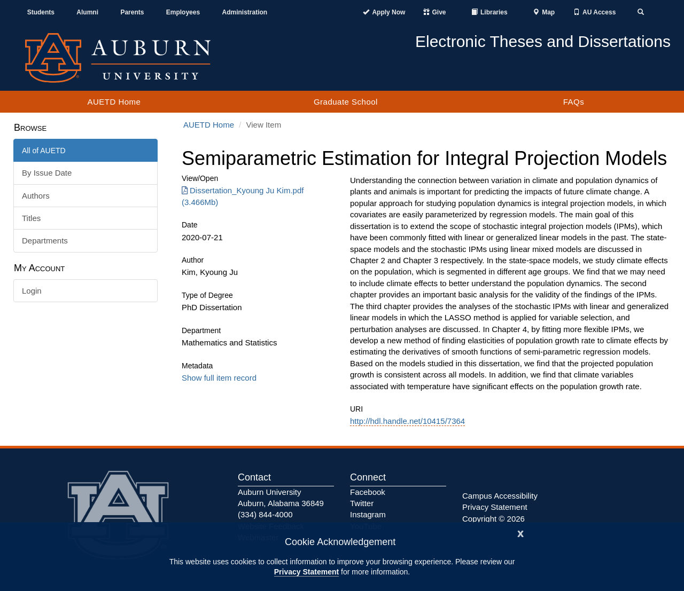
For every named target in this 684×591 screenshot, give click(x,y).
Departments (45, 240)
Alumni (87, 12)
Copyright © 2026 (493, 518)
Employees (183, 12)
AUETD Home (114, 101)
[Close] (520, 532)
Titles (31, 218)
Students (41, 12)
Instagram (368, 514)
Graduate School (346, 101)
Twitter (362, 503)
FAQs (574, 101)
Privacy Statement (306, 572)
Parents (132, 12)
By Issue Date (47, 172)
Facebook (367, 492)
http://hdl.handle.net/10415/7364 (407, 420)
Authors (36, 195)
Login (32, 290)
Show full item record (219, 377)
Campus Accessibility (500, 495)
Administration (244, 12)
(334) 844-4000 (265, 514)
